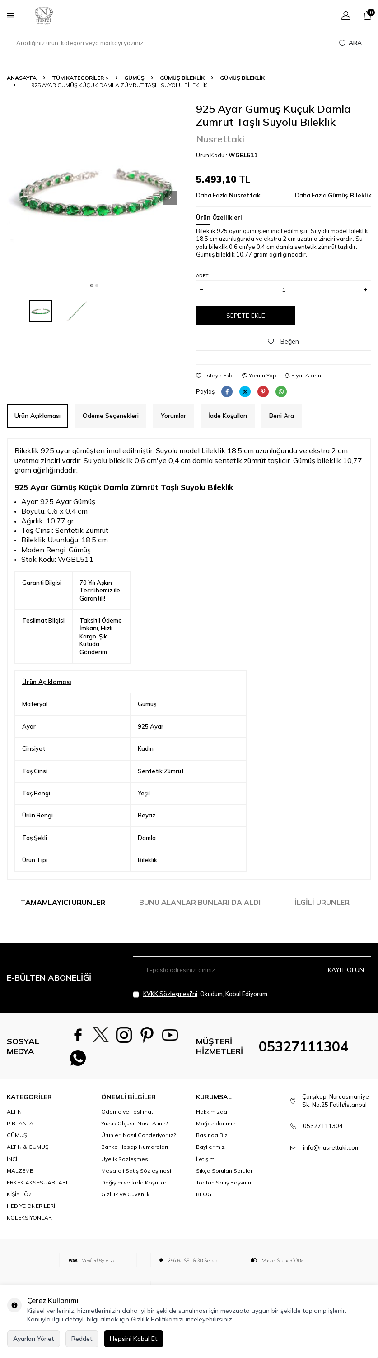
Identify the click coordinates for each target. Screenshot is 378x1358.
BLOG (203, 1197)
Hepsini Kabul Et (134, 1339)
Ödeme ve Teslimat (127, 1115)
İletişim (205, 1162)
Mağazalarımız (215, 1127)
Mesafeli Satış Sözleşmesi (136, 1174)
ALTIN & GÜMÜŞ (27, 1150)
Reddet (82, 1339)
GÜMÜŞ (134, 77)
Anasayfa (22, 77)
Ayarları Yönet (33, 1339)
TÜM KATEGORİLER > (80, 77)
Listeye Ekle (215, 375)
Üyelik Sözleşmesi (125, 1162)
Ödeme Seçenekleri (111, 416)
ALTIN (14, 1115)
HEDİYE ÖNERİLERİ (31, 1209)
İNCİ (12, 1162)
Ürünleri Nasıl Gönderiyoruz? (138, 1138)
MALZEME (20, 1174)
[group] (94, 190)
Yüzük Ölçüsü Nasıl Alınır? (134, 1127)
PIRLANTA (20, 1127)
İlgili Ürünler (322, 902)
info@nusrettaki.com (331, 1151)
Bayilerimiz (210, 1150)
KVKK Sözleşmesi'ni (170, 993)
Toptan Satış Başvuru (223, 1186)
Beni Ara (281, 416)
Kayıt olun (346, 970)
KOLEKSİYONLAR (29, 1221)
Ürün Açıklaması (37, 416)
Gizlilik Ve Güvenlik (125, 1197)
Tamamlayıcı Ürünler (62, 902)
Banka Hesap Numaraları (134, 1150)
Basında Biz (212, 1138)
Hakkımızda (211, 1115)
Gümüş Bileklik (182, 77)
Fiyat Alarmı (303, 375)
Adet (202, 276)
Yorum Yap (259, 375)
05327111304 (303, 1048)
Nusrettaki (220, 139)
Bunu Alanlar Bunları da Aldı (200, 902)
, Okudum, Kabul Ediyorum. (201, 994)
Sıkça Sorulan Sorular (224, 1174)
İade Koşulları (227, 416)
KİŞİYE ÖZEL (22, 1197)
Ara (350, 43)
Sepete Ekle (245, 316)
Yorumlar (173, 416)
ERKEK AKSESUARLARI (37, 1186)
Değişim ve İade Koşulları (134, 1186)
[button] (91, 285)
